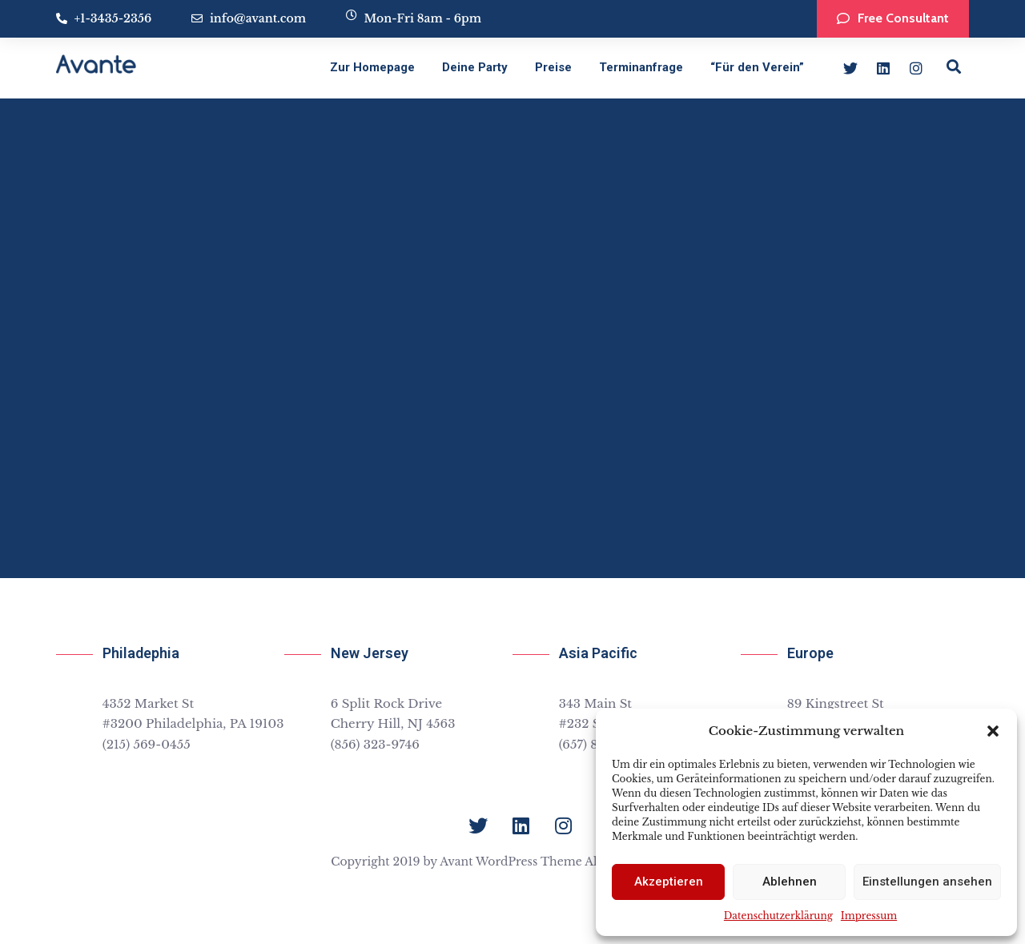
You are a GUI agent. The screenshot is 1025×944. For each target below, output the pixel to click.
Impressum (869, 916)
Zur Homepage (372, 67)
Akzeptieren (668, 881)
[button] (993, 731)
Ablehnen (789, 881)
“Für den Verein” (757, 67)
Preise (553, 67)
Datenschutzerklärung (778, 916)
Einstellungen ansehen (927, 881)
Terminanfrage (641, 67)
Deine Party (475, 67)
